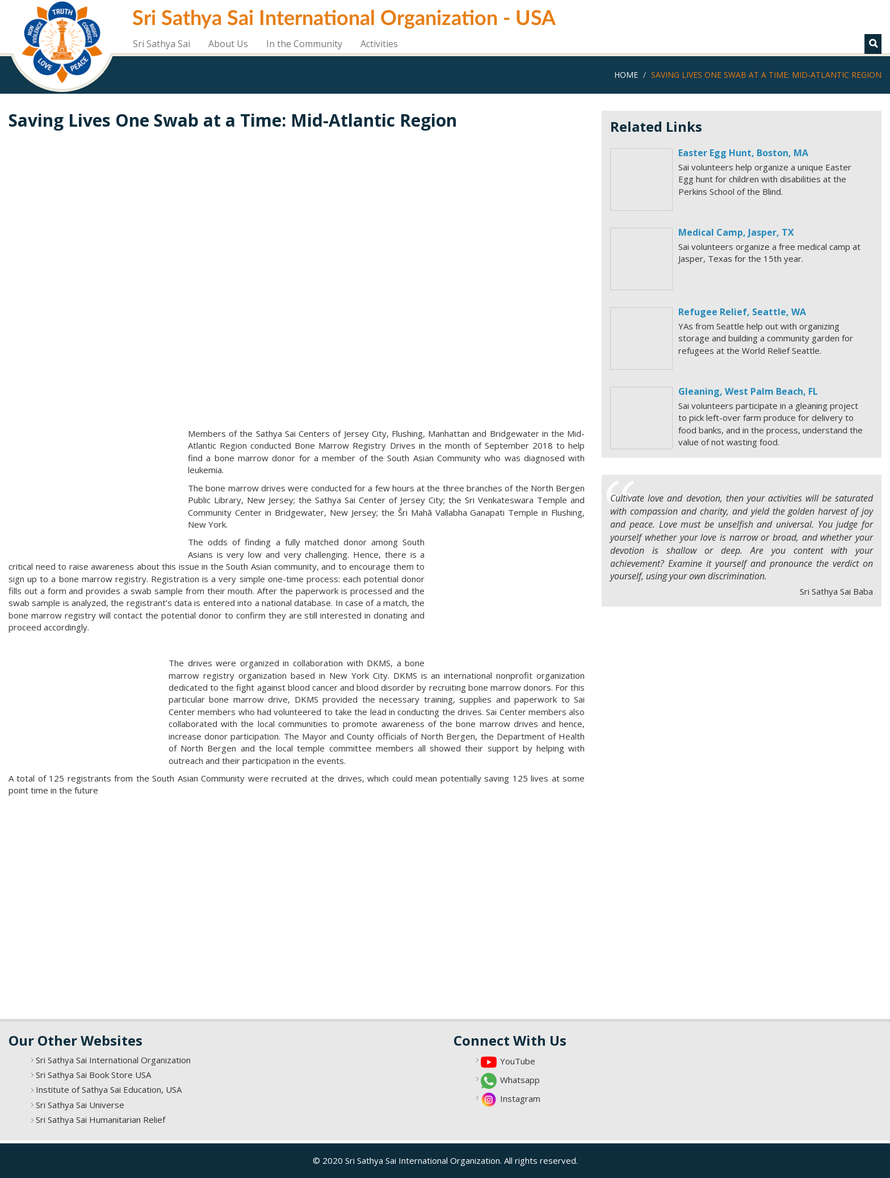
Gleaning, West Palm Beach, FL (748, 391)
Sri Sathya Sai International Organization (113, 1060)
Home (626, 74)
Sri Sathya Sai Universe (80, 1104)
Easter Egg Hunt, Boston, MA (743, 153)
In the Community (304, 43)
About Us (228, 43)
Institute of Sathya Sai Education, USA (109, 1089)
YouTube (517, 1061)
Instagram (520, 1098)
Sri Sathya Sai (161, 43)
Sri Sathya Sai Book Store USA (93, 1074)
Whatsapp (520, 1079)
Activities (379, 43)
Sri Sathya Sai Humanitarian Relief (100, 1119)
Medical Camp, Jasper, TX (736, 232)
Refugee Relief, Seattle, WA (742, 312)
